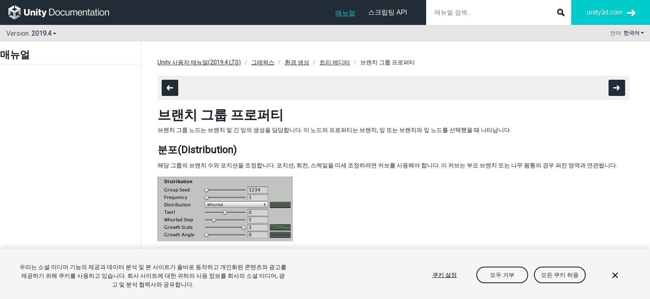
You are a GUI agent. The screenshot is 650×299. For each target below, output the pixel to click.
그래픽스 (262, 62)
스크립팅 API (387, 12)
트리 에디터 (335, 62)
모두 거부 (502, 275)
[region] (325, 274)
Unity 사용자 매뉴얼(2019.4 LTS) (199, 62)
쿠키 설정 (444, 275)
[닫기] (615, 275)
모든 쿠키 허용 (560, 275)
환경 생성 (297, 62)
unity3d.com (605, 12)
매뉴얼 (345, 13)
